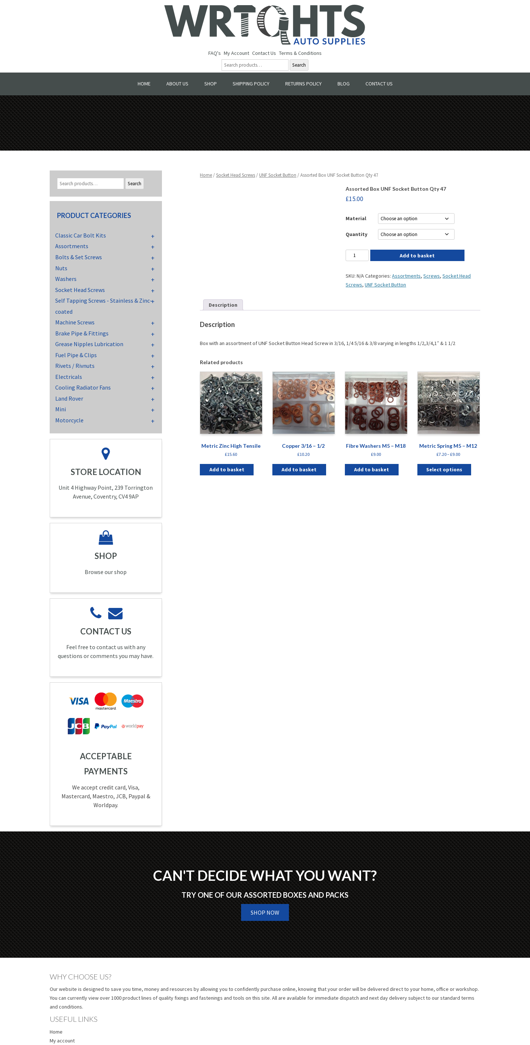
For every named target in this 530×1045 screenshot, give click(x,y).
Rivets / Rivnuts (75, 365)
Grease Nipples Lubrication (89, 344)
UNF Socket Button (277, 175)
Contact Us (264, 53)
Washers (66, 278)
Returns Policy (303, 83)
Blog (344, 83)
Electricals (68, 376)
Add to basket (417, 255)
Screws (431, 275)
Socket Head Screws (235, 175)
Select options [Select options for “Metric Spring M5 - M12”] (444, 469)
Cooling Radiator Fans (83, 387)
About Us (177, 83)
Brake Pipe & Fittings (82, 333)
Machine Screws (75, 322)
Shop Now (265, 912)
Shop (210, 83)
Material (356, 218)
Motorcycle (69, 420)
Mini (60, 409)
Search (299, 65)
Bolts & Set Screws (78, 257)
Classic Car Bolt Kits (80, 235)
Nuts (61, 268)
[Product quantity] (357, 255)
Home (144, 83)
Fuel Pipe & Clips (76, 355)
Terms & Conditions (300, 53)
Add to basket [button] (226, 469)
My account (62, 1040)
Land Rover (69, 398)
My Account (236, 53)
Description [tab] (223, 305)
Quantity (356, 234)
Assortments (406, 275)
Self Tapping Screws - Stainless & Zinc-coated (103, 306)
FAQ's (214, 53)
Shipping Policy (251, 83)
